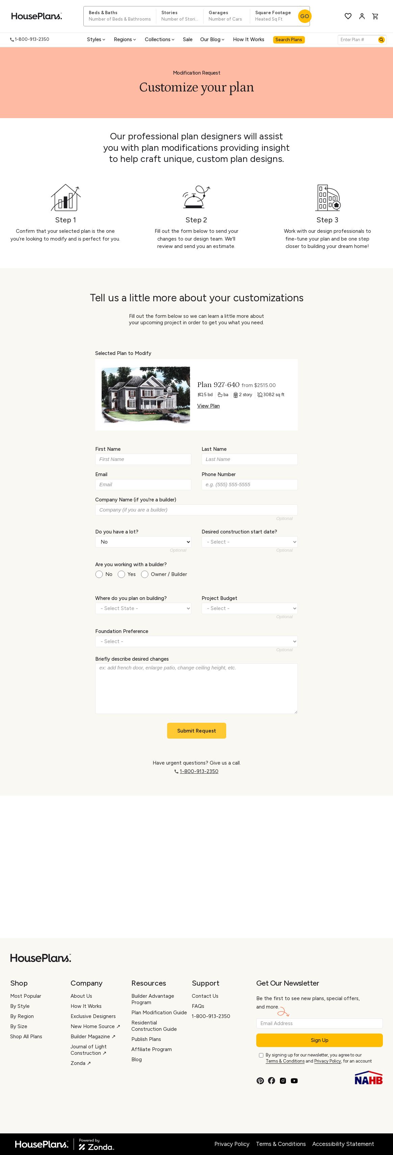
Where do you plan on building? (131, 598)
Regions (125, 39)
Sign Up (320, 1040)
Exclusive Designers (93, 1016)
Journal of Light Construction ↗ (89, 1050)
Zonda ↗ (81, 1063)
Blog (136, 1059)
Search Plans (289, 39)
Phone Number (219, 474)
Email (101, 474)
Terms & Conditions (285, 1061)
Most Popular (25, 996)
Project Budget (219, 598)
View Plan (208, 406)
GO (304, 16)
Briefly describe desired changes (132, 659)
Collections (160, 39)
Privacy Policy (327, 1061)
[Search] (381, 39)
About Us (81, 996)
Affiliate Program (151, 1049)
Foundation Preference (121, 631)
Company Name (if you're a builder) (135, 500)
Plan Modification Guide (159, 1013)
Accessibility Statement (343, 1143)
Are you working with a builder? (131, 564)
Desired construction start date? (239, 531)
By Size (18, 1026)
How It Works (248, 39)
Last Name (214, 449)
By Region (22, 1016)
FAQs (198, 1006)
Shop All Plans (26, 1037)
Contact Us (205, 996)
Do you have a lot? (116, 531)
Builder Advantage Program (152, 999)
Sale (187, 39)
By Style (20, 1006)
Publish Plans (146, 1039)
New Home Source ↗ (96, 1026)
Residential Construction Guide (154, 1026)
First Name (108, 449)
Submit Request (196, 731)
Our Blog (213, 39)
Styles (96, 39)
